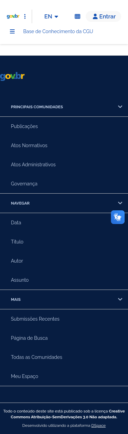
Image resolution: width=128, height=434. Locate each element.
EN (52, 16)
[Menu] (12, 31)
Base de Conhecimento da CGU (58, 31)
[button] (103, 16)
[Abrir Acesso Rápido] (24, 16)
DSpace (98, 425)
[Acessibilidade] (77, 16)
